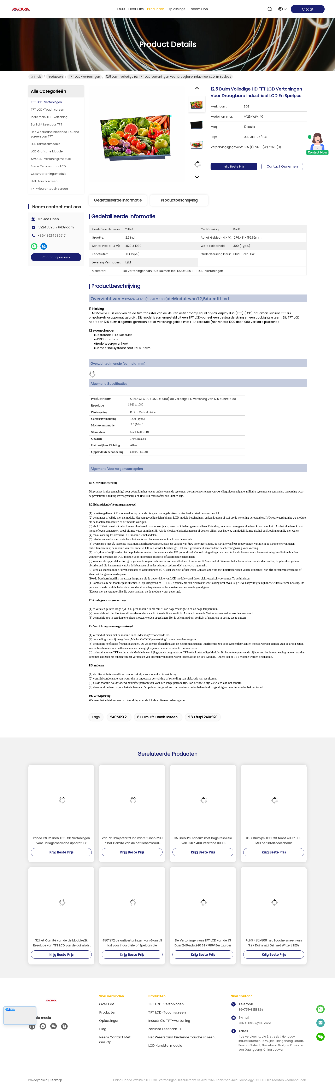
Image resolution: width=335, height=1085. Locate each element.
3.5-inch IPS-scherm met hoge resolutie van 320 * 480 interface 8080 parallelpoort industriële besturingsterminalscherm (203, 841)
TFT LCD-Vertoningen (84, 77)
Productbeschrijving (179, 200)
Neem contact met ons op (115, 1040)
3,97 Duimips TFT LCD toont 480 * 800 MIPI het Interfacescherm (273, 840)
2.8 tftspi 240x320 (202, 717)
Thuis (121, 9)
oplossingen (177, 9)
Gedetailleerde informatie (118, 200)
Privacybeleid (37, 1080)
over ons (136, 9)
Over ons (106, 1004)
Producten (55, 77)
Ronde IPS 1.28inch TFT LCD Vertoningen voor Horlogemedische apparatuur (61, 840)
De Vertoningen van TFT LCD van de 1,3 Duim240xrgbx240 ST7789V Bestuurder (203, 942)
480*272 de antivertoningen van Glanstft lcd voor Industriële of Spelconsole (132, 942)
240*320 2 (118, 717)
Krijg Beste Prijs (239, 166)
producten (155, 9)
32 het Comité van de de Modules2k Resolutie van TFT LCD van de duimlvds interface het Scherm (61, 943)
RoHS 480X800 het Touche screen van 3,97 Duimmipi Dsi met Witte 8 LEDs (274, 942)
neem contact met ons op (201, 9)
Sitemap (56, 1080)
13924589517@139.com (55, 227)
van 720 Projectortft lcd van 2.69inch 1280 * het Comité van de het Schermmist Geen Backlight (132, 841)
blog (102, 1029)
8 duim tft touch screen (157, 717)
